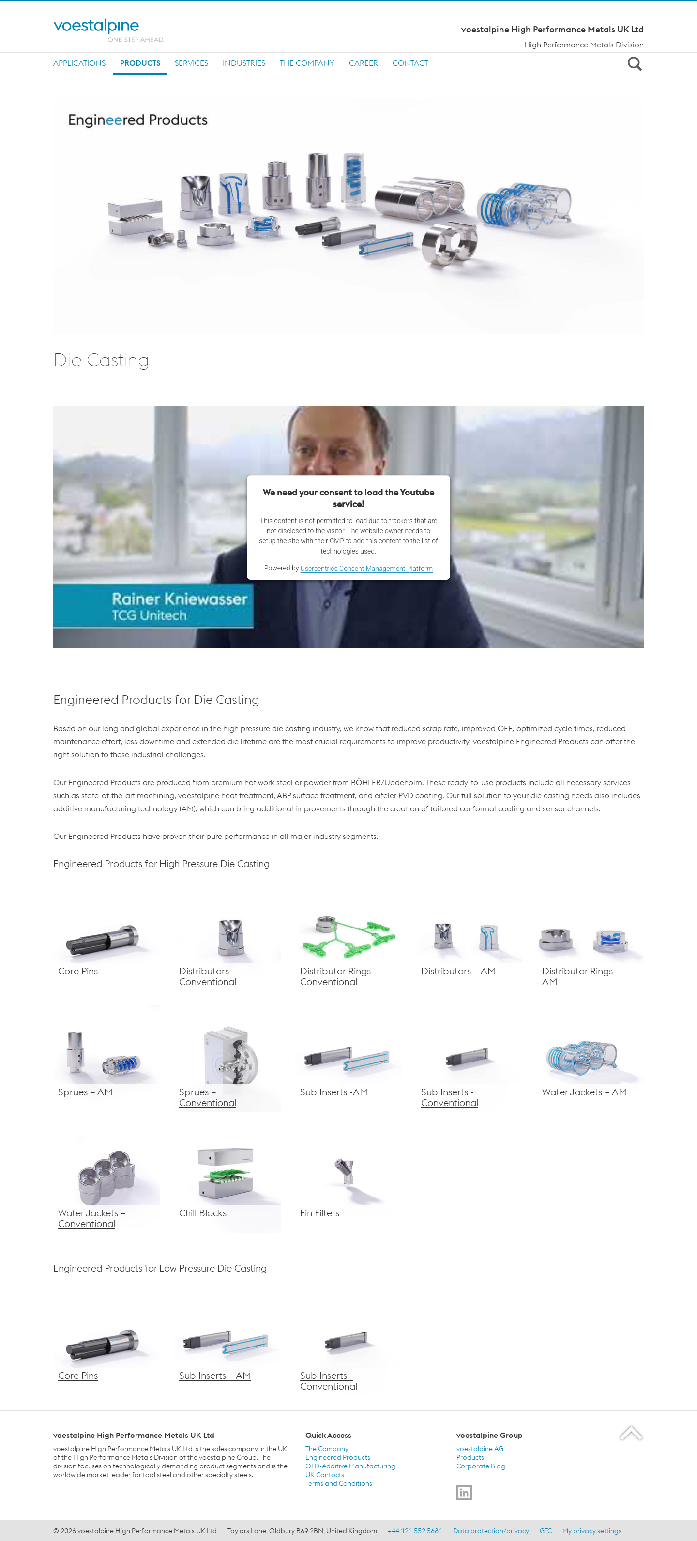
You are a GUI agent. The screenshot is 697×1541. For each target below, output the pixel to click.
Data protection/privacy (491, 1530)
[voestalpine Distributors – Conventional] (227, 937)
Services (191, 63)
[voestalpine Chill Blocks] (227, 1179)
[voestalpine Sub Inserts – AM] (348, 1058)
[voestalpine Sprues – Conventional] (227, 1058)
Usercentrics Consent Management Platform (367, 568)
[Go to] (464, 1492)
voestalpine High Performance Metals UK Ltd (552, 29)
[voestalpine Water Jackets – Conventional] (106, 1179)
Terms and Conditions (338, 1483)
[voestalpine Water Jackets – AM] (590, 1058)
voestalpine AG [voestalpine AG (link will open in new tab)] (479, 1448)
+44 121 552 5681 (415, 1530)
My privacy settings (591, 1530)
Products (140, 63)
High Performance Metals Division (584, 44)
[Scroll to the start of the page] (632, 1432)
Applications (79, 63)
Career (363, 63)
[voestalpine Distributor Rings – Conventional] (348, 937)
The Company (307, 63)
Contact (410, 63)
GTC (546, 1530)
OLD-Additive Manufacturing (350, 1466)
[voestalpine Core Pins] (106, 937)
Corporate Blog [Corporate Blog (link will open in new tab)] (480, 1466)
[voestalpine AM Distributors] (469, 937)
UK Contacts (324, 1474)
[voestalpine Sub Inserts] (227, 1342)
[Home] (117, 30)
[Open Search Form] (633, 63)
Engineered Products (337, 1457)
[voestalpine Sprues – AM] (106, 1058)
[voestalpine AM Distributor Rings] (590, 937)
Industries (244, 63)
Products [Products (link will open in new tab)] (470, 1457)
